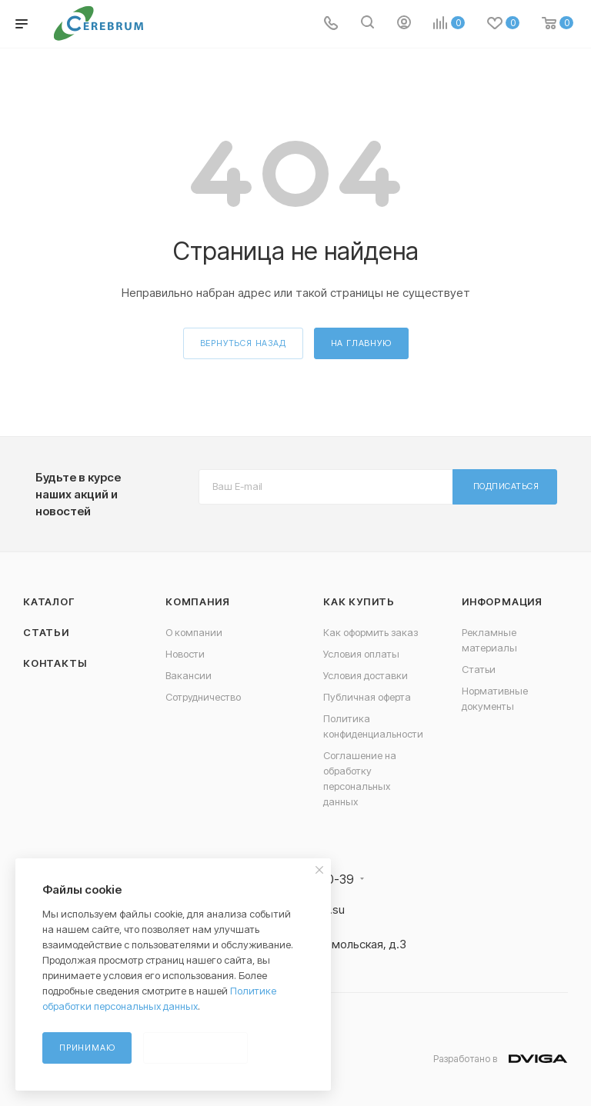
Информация (502, 601)
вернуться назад (243, 343)
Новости (185, 654)
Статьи (46, 632)
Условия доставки (365, 675)
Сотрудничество (203, 697)
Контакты (54, 663)
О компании (193, 632)
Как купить (359, 601)
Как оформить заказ (370, 632)
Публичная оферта (367, 697)
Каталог (49, 601)
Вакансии (188, 675)
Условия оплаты (361, 654)
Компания (197, 601)
